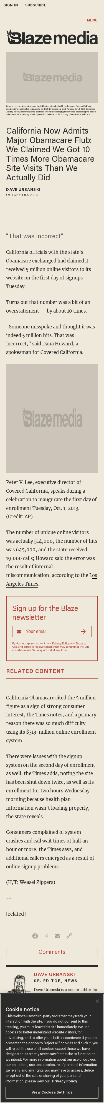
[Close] (97, 1001)
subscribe (35, 5)
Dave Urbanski (23, 190)
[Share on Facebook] (35, 936)
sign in (11, 5)
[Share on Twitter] (46, 936)
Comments (52, 952)
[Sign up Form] (52, 631)
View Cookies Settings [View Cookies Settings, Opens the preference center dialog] (52, 1092)
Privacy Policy (61, 643)
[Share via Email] (58, 936)
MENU (92, 20)
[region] (52, 1048)
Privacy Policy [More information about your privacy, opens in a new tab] (64, 1081)
